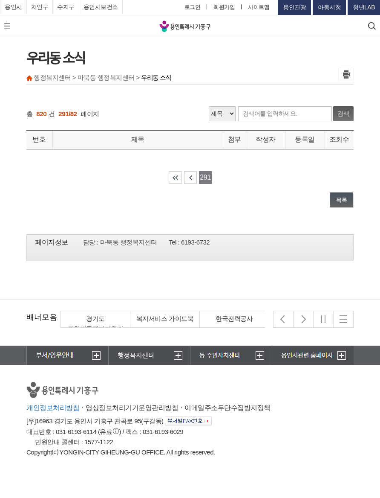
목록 (341, 200)
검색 (343, 113)
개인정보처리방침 (52, 407)
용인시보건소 (100, 6)
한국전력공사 (234, 318)
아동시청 (329, 7)
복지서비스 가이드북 (164, 318)
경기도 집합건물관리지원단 (96, 323)
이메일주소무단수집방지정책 (227, 407)
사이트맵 (258, 7)
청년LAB (364, 7)
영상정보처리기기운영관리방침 (132, 407)
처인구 (40, 6)
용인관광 (294, 7)
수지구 (66, 6)
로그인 (192, 7)
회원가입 (224, 7)
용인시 (13, 6)
